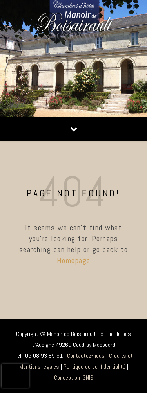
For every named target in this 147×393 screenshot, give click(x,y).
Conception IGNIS (73, 377)
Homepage (74, 260)
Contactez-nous (86, 356)
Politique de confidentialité (94, 366)
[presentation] (15, 376)
